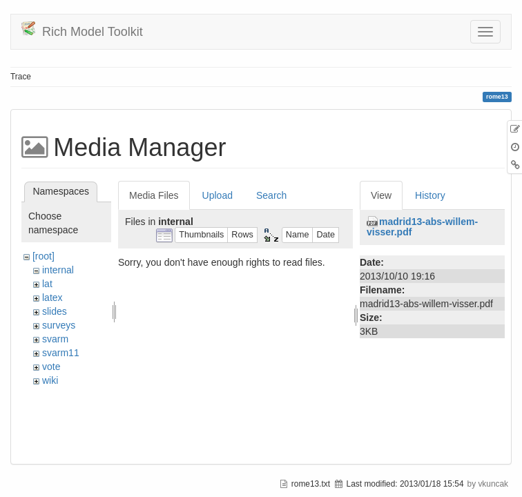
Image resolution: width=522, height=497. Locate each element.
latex (52, 297)
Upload (217, 195)
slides (54, 311)
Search (271, 195)
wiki (50, 380)
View (381, 195)
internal (58, 269)
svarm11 (60, 352)
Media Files (154, 195)
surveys (58, 325)
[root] (43, 256)
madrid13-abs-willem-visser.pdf (422, 226)
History (430, 195)
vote (51, 366)
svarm (55, 338)
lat (47, 283)
